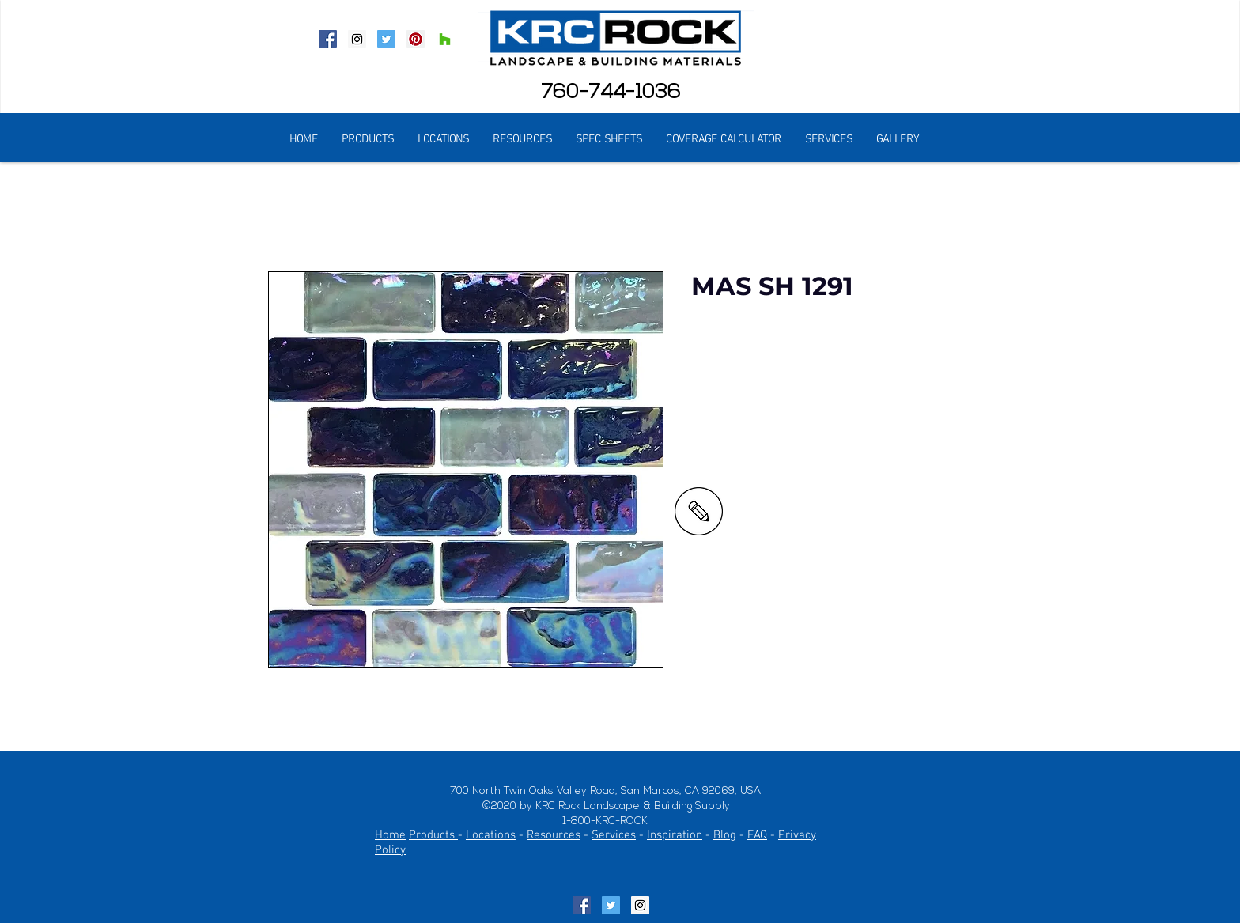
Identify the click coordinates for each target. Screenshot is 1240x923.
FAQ (757, 835)
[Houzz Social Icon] (445, 39)
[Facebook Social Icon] (328, 39)
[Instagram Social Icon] (357, 39)
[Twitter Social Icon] (386, 39)
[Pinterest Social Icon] (415, 39)
